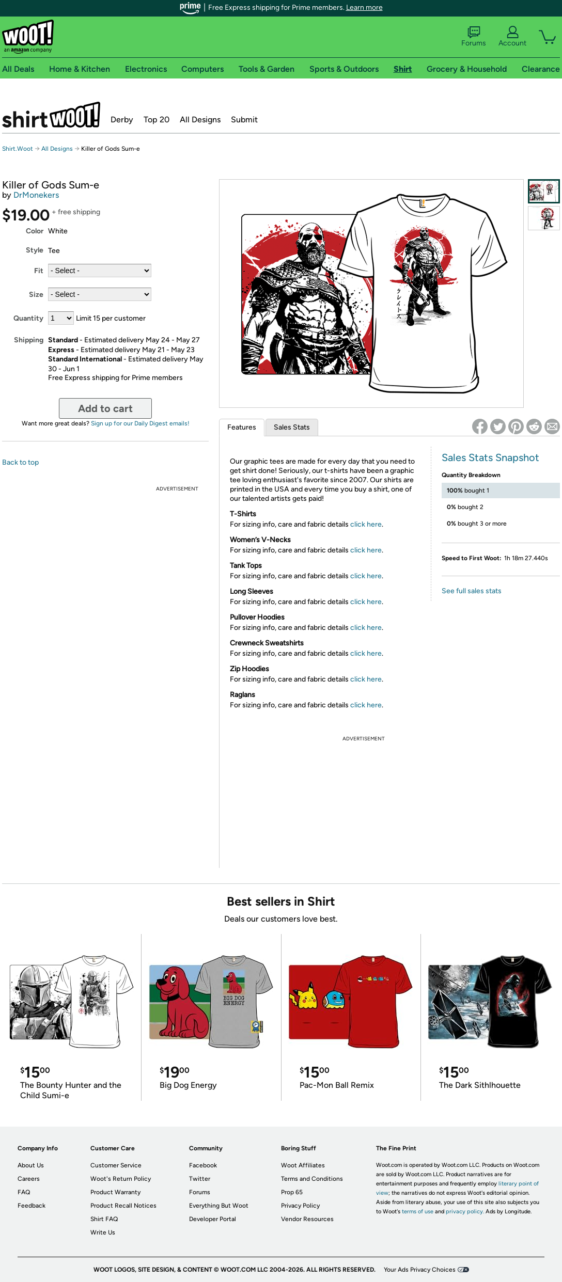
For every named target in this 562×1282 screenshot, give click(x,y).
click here (366, 524)
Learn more (364, 7)
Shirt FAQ (104, 1219)
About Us (31, 1165)
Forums (473, 37)
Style (34, 250)
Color (34, 231)
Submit (244, 119)
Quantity (28, 318)
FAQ (24, 1192)
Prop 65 (292, 1192)
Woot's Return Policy (120, 1178)
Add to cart (105, 408)
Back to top (20, 462)
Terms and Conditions (312, 1178)
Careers (29, 1178)
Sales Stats (292, 427)
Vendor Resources (307, 1219)
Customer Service (116, 1165)
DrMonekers (36, 195)
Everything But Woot (218, 1205)
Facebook (203, 1165)
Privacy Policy (300, 1205)
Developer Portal (212, 1219)
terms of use (417, 1211)
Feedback (31, 1205)
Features (241, 427)
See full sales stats (472, 591)
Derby (122, 119)
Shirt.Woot (51, 115)
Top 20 (156, 119)
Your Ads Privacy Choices (420, 1269)
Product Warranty (115, 1192)
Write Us (102, 1232)
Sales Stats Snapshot (490, 457)
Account (512, 37)
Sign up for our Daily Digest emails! (140, 423)
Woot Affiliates (303, 1165)
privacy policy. (465, 1211)
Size (36, 294)
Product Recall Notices (123, 1205)
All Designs (200, 119)
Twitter (199, 1178)
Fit (38, 270)
